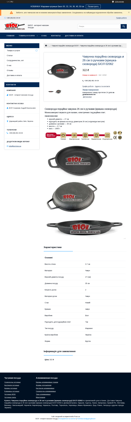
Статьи (10, 55)
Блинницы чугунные (11, 391)
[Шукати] (124, 26)
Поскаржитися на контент (67, 419)
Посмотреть (93, 6)
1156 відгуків (119, 2)
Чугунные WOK (10, 394)
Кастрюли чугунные (11, 385)
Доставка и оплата (74, 36)
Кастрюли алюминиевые (45, 388)
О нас (44, 36)
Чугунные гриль (10, 397)
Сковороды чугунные (12, 382)
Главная (10, 36)
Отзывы (10, 70)
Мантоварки (40, 397)
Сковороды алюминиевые (46, 391)
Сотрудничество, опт (15, 60)
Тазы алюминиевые (43, 394)
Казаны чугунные (10, 388)
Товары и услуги (27, 36)
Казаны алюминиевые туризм (47, 382)
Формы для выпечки (43, 385)
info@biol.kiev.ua (15, 146)
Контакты (56, 36)
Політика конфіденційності (86, 419)
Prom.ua (77, 416)
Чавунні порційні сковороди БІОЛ (65, 46)
